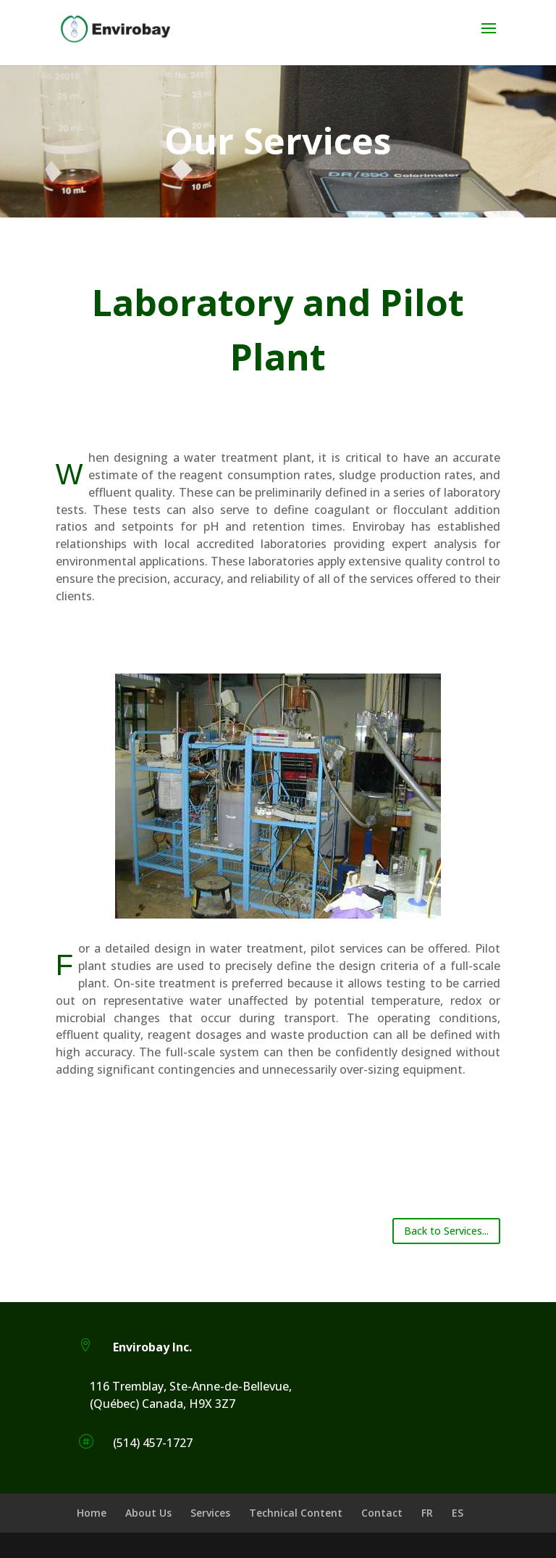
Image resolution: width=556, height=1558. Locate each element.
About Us (148, 1513)
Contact (382, 1513)
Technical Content (295, 1513)
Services (210, 1513)
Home (91, 1513)
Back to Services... (446, 1231)
